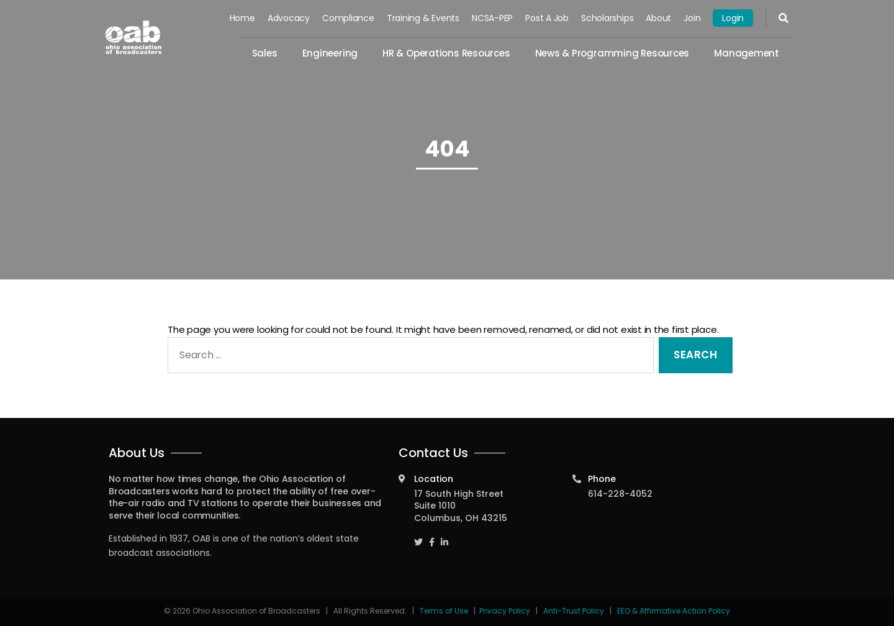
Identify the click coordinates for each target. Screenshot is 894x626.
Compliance (348, 18)
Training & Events (423, 18)
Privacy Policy (504, 611)
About (658, 18)
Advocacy (289, 18)
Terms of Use (445, 611)
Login (733, 18)
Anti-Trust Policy (573, 611)
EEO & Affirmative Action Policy (673, 611)
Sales (265, 53)
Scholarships (607, 18)
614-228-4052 (620, 494)
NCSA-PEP (492, 18)
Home (242, 18)
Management (746, 53)
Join (692, 18)
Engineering (330, 53)
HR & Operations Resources (446, 53)
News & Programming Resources (612, 53)
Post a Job (547, 18)
